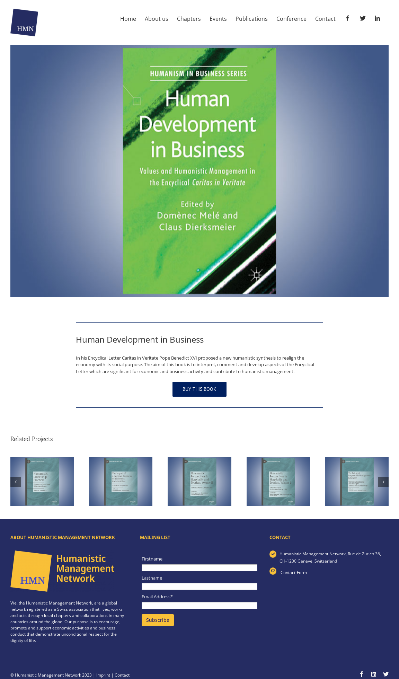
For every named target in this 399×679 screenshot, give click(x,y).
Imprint (103, 675)
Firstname (152, 559)
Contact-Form (293, 572)
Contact (122, 675)
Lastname (152, 578)
